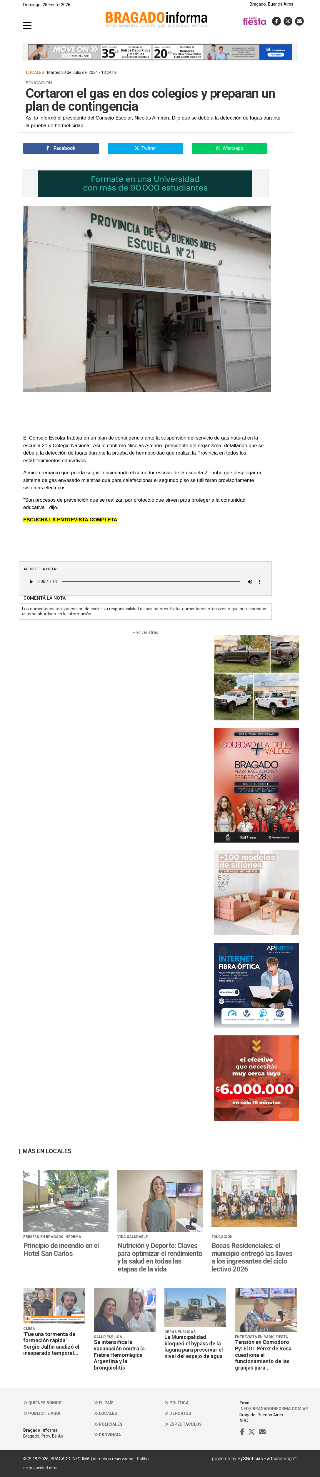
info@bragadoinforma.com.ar (273, 1408)
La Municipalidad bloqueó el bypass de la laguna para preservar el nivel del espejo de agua (193, 1346)
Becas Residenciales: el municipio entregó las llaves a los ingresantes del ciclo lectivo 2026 (251, 1257)
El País (104, 1402)
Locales (105, 1413)
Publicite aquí (41, 1413)
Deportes (177, 1413)
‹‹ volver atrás (145, 632)
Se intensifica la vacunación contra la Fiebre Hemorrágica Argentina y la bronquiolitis (119, 1354)
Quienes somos (42, 1402)
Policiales (108, 1424)
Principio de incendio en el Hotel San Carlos (61, 1249)
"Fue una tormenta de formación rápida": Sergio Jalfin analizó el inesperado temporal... (51, 1343)
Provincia (107, 1435)
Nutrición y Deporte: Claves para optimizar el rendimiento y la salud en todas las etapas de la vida (159, 1257)
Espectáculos (183, 1424)
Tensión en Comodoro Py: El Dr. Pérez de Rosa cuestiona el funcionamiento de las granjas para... (263, 1354)
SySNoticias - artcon (259, 1458)
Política (176, 1402)
